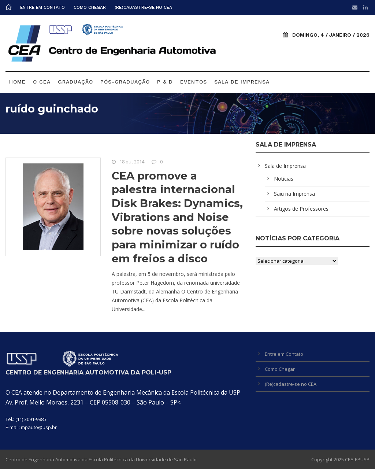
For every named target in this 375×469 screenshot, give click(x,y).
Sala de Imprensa (242, 82)
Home (17, 82)
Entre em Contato (42, 7)
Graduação (75, 82)
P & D (165, 82)
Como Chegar (90, 7)
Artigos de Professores (301, 208)
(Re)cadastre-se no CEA (143, 7)
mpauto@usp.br (39, 427)
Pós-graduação (125, 82)
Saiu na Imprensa (294, 193)
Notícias (283, 178)
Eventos (193, 82)
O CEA (42, 82)
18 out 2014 (131, 161)
